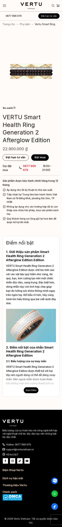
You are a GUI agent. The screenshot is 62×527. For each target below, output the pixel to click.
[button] (4, 6)
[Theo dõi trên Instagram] (12, 461)
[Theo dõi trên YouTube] (27, 461)
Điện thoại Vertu (13, 470)
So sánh (9, 108)
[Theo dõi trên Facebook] (5, 461)
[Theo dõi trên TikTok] (20, 461)
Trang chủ (8, 24)
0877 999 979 (14, 16)
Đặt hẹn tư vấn (49, 16)
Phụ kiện (25, 24)
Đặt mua (40, 157)
